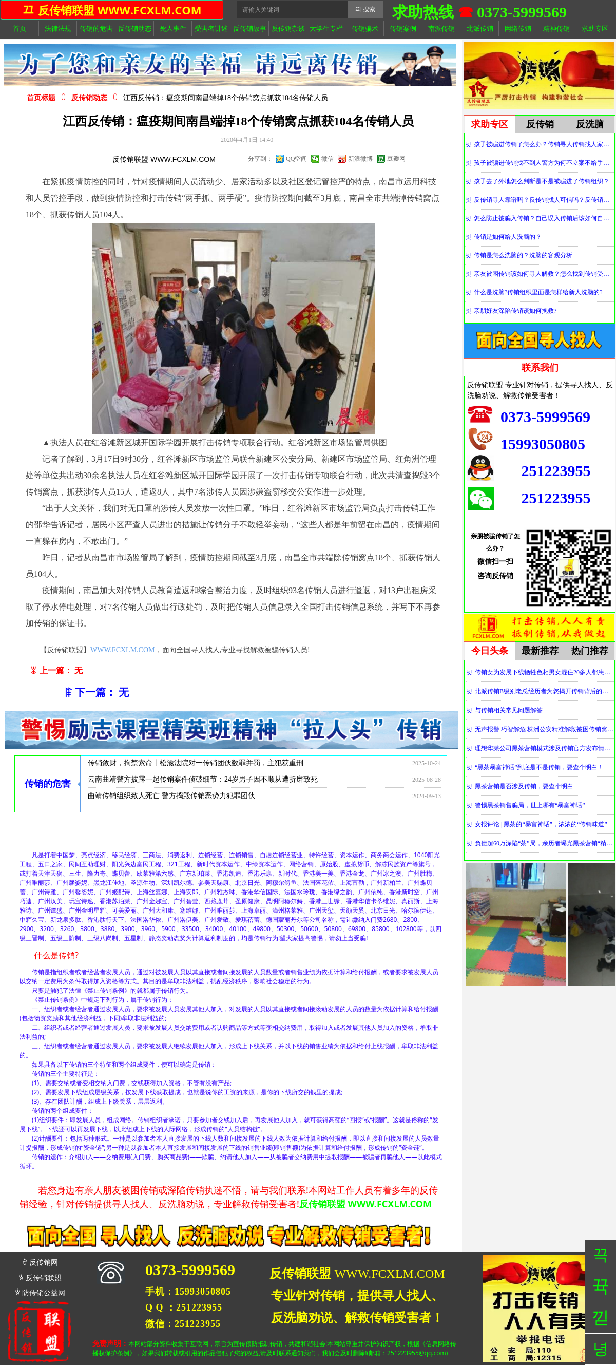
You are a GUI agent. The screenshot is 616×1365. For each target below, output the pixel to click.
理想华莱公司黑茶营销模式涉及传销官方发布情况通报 (544, 748)
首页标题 (41, 98)
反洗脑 (590, 124)
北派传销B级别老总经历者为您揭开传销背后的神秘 (544, 691)
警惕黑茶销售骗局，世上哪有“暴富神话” (530, 805)
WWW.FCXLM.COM (122, 650)
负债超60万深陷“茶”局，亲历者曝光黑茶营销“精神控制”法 (544, 843)
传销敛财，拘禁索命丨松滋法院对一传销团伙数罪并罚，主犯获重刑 (195, 765)
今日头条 (489, 651)
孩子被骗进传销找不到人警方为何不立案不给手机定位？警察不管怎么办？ (544, 162)
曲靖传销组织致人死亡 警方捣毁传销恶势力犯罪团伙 (171, 798)
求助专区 (489, 124)
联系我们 (540, 368)
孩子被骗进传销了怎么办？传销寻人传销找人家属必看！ (544, 144)
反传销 (540, 124)
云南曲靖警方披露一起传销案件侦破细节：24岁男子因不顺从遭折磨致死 (203, 781)
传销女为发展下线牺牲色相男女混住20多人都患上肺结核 (544, 672)
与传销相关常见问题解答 (509, 710)
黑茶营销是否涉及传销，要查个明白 (524, 786)
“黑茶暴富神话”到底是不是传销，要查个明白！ (539, 767)
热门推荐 (589, 651)
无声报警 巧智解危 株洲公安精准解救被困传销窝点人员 (544, 729)
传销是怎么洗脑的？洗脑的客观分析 (523, 255)
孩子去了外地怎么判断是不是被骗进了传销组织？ (541, 181)
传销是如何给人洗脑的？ (508, 236)
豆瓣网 (396, 158)
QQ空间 (296, 158)
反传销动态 (89, 98)
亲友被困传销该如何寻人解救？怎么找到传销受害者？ (544, 273)
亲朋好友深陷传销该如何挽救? (515, 310)
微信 (327, 158)
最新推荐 (540, 651)
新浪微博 (360, 158)
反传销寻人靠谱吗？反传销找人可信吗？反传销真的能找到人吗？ (544, 199)
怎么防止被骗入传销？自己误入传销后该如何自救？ (544, 218)
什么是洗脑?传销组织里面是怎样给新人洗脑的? (538, 292)
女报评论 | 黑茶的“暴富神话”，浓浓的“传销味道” (541, 824)
